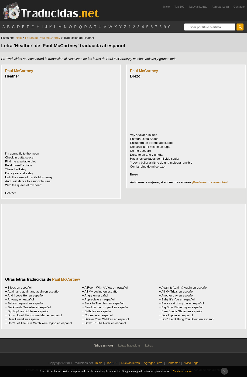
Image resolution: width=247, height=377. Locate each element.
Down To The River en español (105, 323)
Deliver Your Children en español (107, 319)
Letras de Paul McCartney (42, 38)
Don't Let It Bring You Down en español (187, 319)
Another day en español (177, 295)
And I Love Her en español (26, 295)
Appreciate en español (100, 299)
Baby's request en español (25, 303)
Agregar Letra (220, 6)
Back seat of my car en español (182, 303)
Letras (149, 345)
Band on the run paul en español (106, 307)
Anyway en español (21, 299)
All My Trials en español (177, 291)
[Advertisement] (44, 115)
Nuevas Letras (198, 6)
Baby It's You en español (178, 299)
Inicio (166, 6)
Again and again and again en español (33, 291)
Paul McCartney (19, 71)
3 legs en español (19, 287)
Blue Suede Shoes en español (181, 311)
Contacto (239, 6)
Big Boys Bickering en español (181, 307)
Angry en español (96, 295)
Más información (182, 371)
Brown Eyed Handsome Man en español (35, 315)
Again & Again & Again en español (184, 287)
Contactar (172, 363)
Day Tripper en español (177, 315)
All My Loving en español (101, 291)
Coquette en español (99, 315)
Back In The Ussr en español (104, 303)
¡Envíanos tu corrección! (210, 182)
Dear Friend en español (23, 319)
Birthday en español (98, 311)
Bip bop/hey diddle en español (28, 311)
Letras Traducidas (129, 345)
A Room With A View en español (106, 287)
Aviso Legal (191, 363)
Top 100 (180, 6)
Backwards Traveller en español (29, 307)
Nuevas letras (130, 363)
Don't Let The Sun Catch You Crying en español (40, 323)
